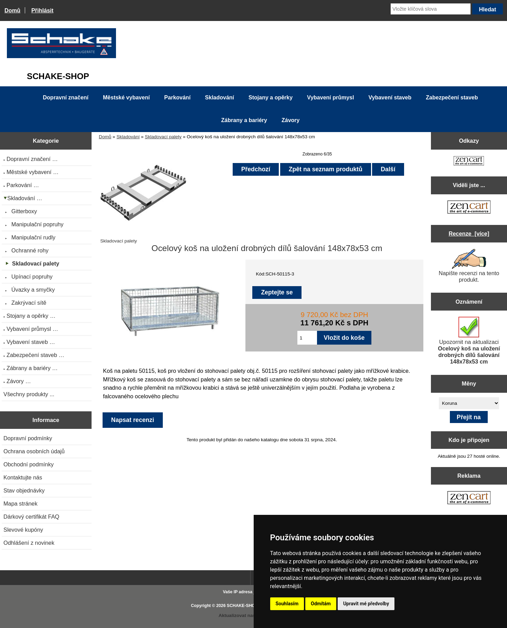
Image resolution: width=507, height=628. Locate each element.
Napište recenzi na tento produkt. (469, 266)
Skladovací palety (163, 136)
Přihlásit (42, 10)
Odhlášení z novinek (28, 543)
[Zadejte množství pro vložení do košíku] (307, 338)
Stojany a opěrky (271, 97)
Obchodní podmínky (28, 464)
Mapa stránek (20, 503)
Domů (12, 10)
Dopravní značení (65, 97)
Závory (290, 120)
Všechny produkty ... (28, 394)
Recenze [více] (468, 233)
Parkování (177, 97)
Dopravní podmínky (27, 438)
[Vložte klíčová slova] (431, 8)
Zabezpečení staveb (452, 97)
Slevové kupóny (23, 530)
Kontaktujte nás (22, 477)
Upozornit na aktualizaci (469, 341)
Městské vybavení (126, 97)
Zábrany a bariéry (244, 120)
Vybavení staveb (389, 97)
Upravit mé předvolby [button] (366, 603)
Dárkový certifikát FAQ (31, 516)
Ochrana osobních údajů (34, 451)
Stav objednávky (24, 490)
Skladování (127, 136)
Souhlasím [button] (287, 603)
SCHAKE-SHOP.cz (245, 605)
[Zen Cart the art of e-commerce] (469, 161)
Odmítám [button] (321, 603)
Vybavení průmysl (330, 97)
